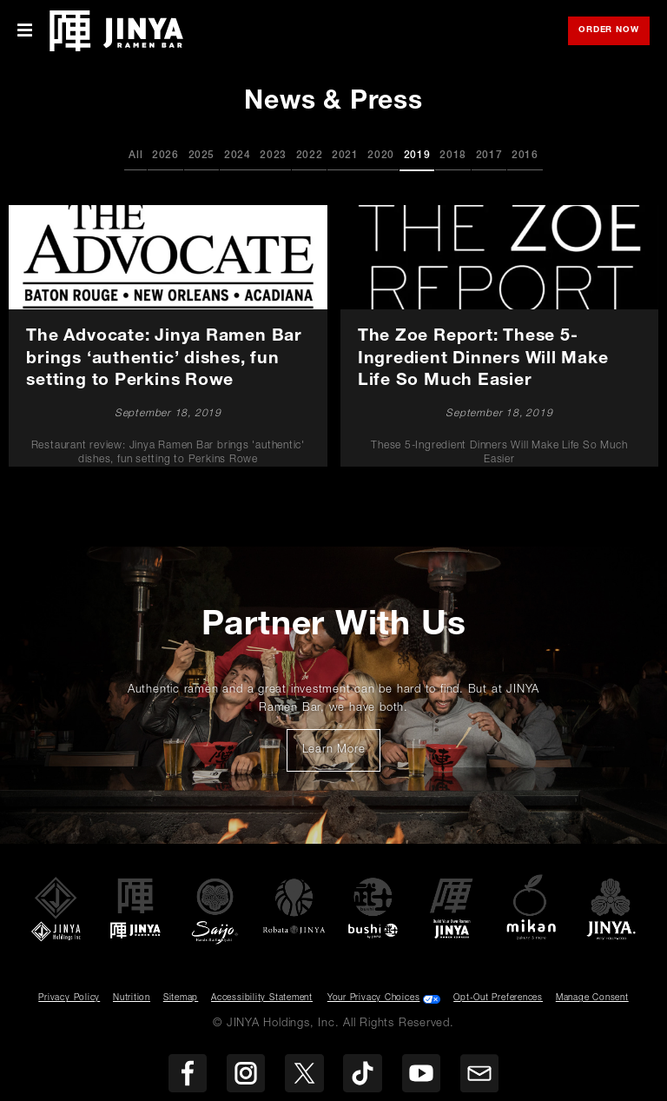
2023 (273, 155)
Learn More (341, 755)
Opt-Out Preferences (498, 998)
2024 (237, 155)
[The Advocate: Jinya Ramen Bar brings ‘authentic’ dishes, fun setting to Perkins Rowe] (168, 336)
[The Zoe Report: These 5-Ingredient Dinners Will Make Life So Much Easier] (499, 336)
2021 (345, 155)
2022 (309, 155)
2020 (380, 155)
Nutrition (131, 998)
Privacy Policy (69, 998)
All (135, 155)
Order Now (614, 31)
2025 (201, 155)
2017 (489, 155)
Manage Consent (592, 998)
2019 (417, 155)
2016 (525, 155)
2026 (165, 155)
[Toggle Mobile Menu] (24, 31)
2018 (452, 155)
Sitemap (180, 998)
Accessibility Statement (262, 998)
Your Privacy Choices (373, 998)
